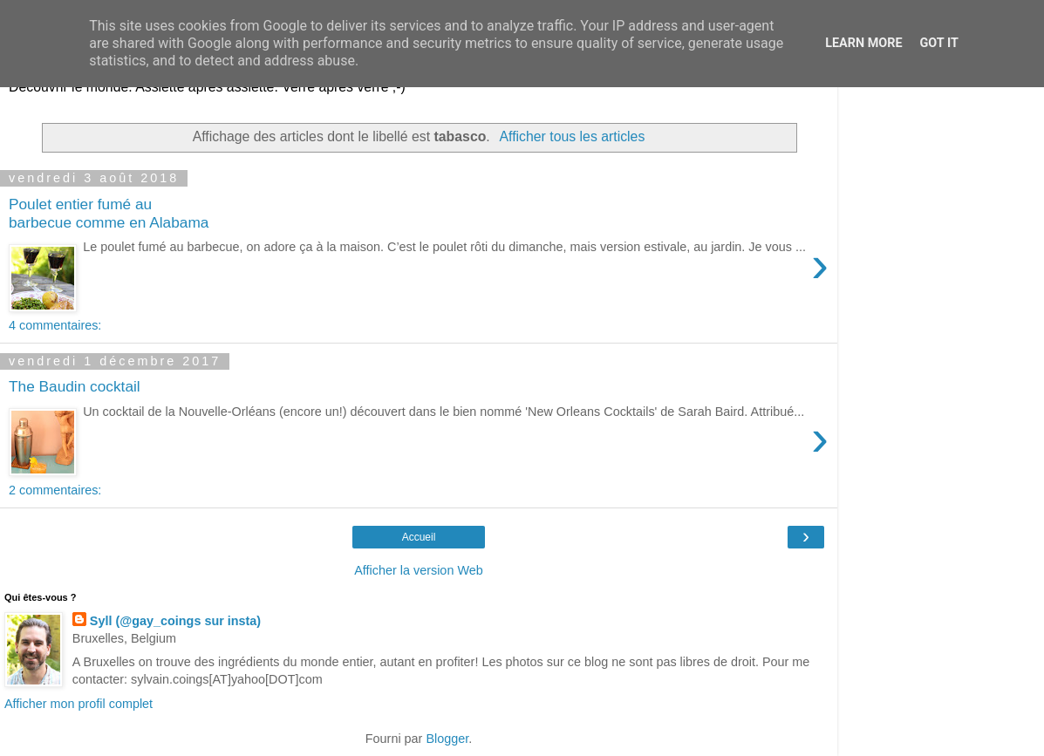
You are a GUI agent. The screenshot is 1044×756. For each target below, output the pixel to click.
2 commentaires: (55, 490)
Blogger (447, 739)
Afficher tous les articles (572, 136)
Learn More (863, 43)
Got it (939, 43)
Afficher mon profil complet (78, 704)
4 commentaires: (55, 325)
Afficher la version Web (418, 570)
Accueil (419, 537)
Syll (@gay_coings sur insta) (175, 621)
